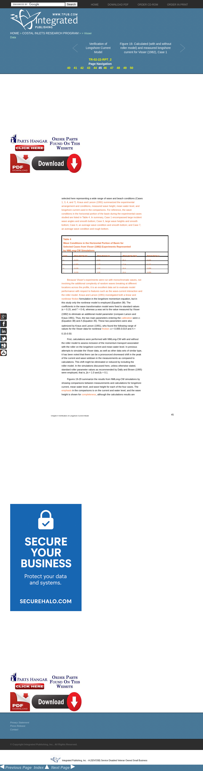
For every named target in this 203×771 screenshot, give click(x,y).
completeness (89, 394)
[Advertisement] (82, 104)
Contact (14, 729)
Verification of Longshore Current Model (98, 48)
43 (88, 68)
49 (125, 68)
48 (118, 68)
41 (75, 68)
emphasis (67, 390)
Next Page (63, 767)
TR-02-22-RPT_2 (100, 59)
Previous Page (16, 767)
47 (111, 68)
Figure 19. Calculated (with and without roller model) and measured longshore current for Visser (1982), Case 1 (145, 48)
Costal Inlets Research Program (50, 33)
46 (105, 68)
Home (14, 33)
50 (131, 68)
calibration (126, 318)
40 (68, 68)
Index (41, 767)
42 (82, 68)
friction (75, 298)
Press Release (17, 726)
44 (95, 68)
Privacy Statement (19, 722)
